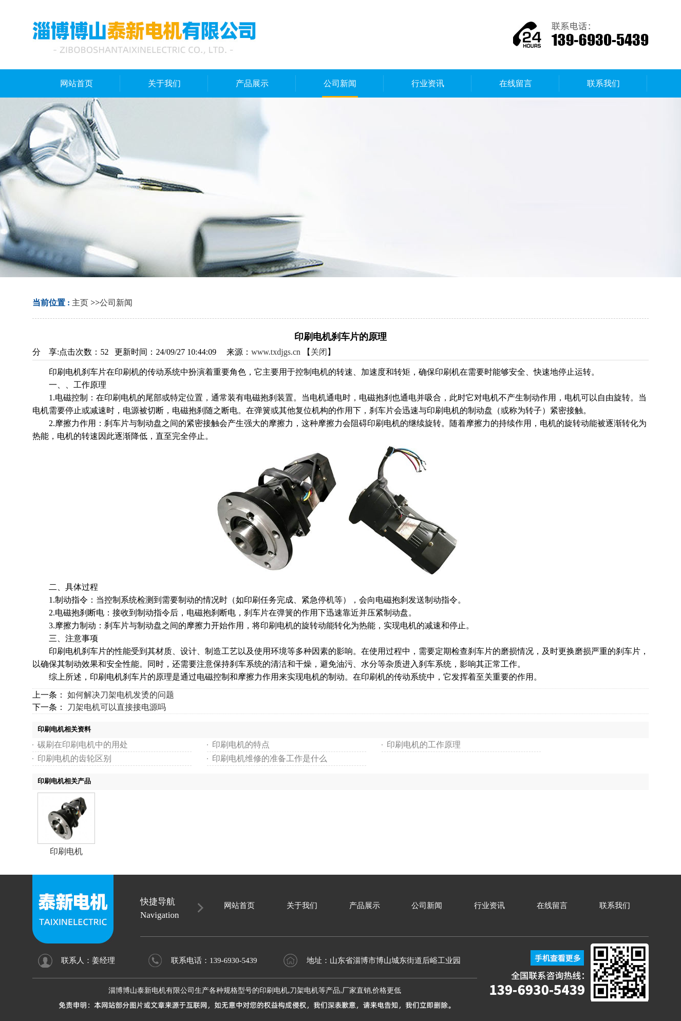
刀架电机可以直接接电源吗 (116, 707)
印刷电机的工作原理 (424, 744)
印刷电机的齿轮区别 (74, 758)
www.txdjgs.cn (275, 352)
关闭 (319, 352)
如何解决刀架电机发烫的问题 (120, 694)
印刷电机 (66, 851)
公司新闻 (116, 302)
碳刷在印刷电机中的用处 (82, 744)
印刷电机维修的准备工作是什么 (269, 758)
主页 (80, 302)
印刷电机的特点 (241, 744)
